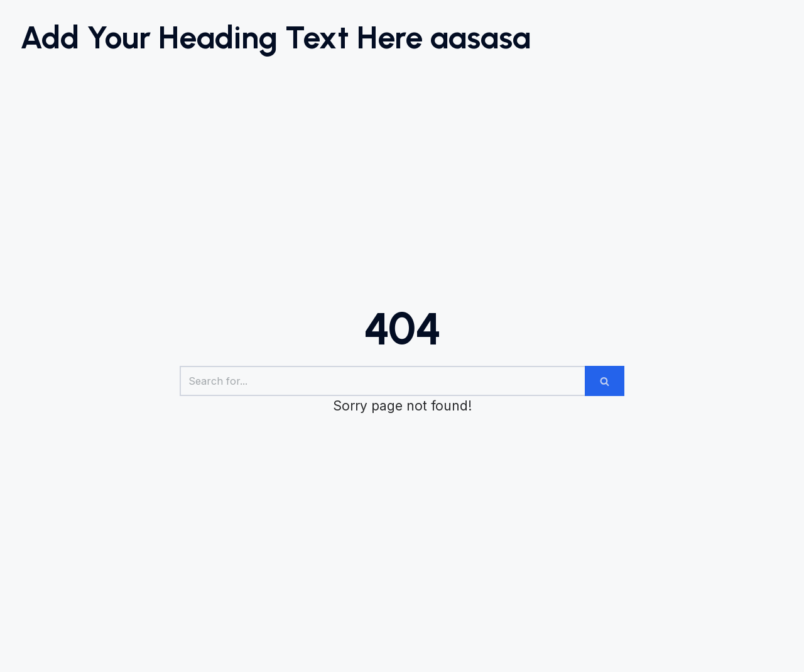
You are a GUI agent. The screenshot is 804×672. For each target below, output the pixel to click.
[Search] (382, 381)
